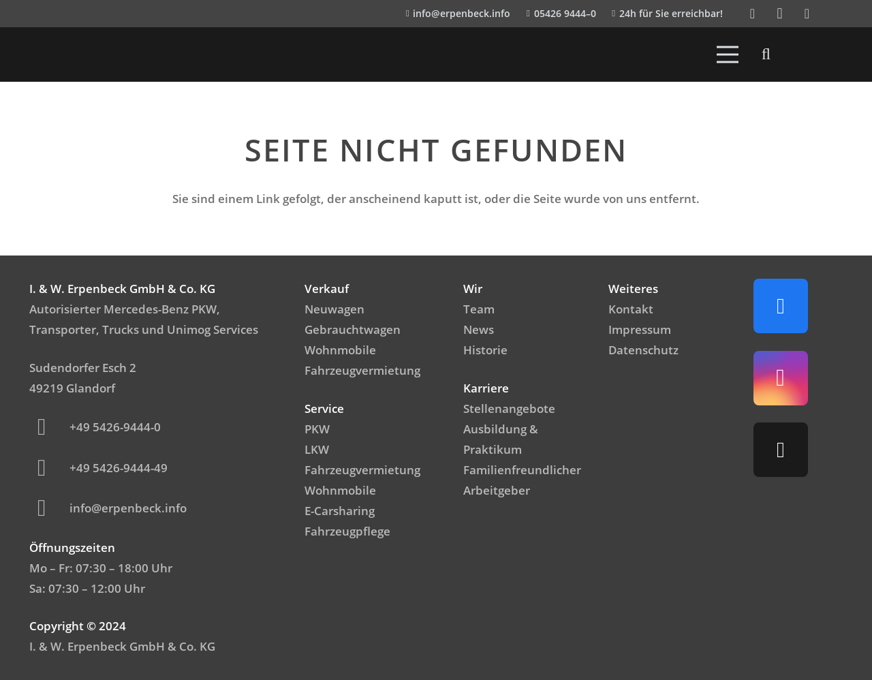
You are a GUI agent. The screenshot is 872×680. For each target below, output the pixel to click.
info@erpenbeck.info (128, 508)
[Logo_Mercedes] (62, 54)
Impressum (639, 329)
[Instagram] (780, 13)
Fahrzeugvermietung (362, 370)
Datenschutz (643, 350)
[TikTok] (807, 13)
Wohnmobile (340, 350)
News (478, 329)
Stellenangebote (509, 408)
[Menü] (728, 54)
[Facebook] (752, 13)
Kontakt (630, 309)
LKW (317, 449)
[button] (766, 54)
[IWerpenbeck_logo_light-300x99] (98, 54)
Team (479, 309)
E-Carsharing (340, 511)
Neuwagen (334, 309)
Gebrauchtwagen (353, 329)
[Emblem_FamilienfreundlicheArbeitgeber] (810, 54)
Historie (485, 350)
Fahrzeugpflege (347, 531)
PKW (317, 429)
